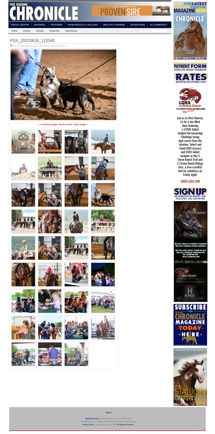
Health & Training (114, 25)
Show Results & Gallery (83, 25)
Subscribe (54, 31)
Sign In (108, 413)
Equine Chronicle (92, 419)
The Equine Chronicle (125, 425)
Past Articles (71, 31)
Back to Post (65, 124)
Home (14, 31)
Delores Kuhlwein (58, 46)
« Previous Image (48, 124)
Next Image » (81, 124)
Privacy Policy (88, 425)
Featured (56, 25)
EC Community (158, 25)
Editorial (40, 25)
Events (26, 31)
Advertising (137, 25)
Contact (40, 31)
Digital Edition (20, 25)
